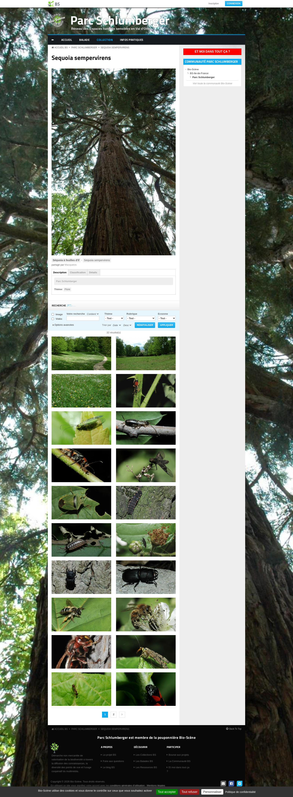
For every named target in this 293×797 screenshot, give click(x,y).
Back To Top (235, 729)
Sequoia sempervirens (115, 47)
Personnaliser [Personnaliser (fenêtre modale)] (212, 791)
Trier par (106, 325)
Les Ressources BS (146, 767)
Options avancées (64, 324)
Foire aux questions (113, 761)
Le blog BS (109, 767)
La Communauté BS (179, 761)
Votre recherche (76, 313)
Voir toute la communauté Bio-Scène (212, 83)
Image (59, 314)
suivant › (122, 715)
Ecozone (163, 313)
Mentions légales (156, 785)
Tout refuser (189, 791)
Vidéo (59, 318)
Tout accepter (167, 791)
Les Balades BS (144, 761)
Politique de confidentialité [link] (240, 791)
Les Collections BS (146, 754)
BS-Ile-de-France (199, 73)
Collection (105, 40)
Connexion (233, 3)
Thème (108, 313)
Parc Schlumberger (119, 20)
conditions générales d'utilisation (127, 785)
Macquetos (71, 264)
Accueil (66, 40)
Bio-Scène (193, 69)
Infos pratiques (131, 40)
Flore (67, 289)
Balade (84, 40)
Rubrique (132, 313)
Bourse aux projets (179, 754)
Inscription (214, 3)
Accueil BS (61, 47)
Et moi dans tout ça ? (212, 51)
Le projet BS (109, 754)
